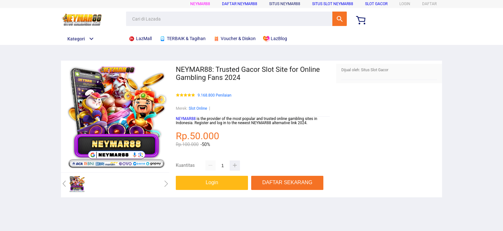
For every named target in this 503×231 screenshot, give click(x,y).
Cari (339, 19)
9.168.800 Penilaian (214, 95)
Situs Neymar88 (284, 4)
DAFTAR (429, 4)
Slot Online (198, 108)
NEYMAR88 (200, 4)
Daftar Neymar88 (239, 4)
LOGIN (404, 4)
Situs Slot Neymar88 (332, 4)
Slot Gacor (376, 4)
